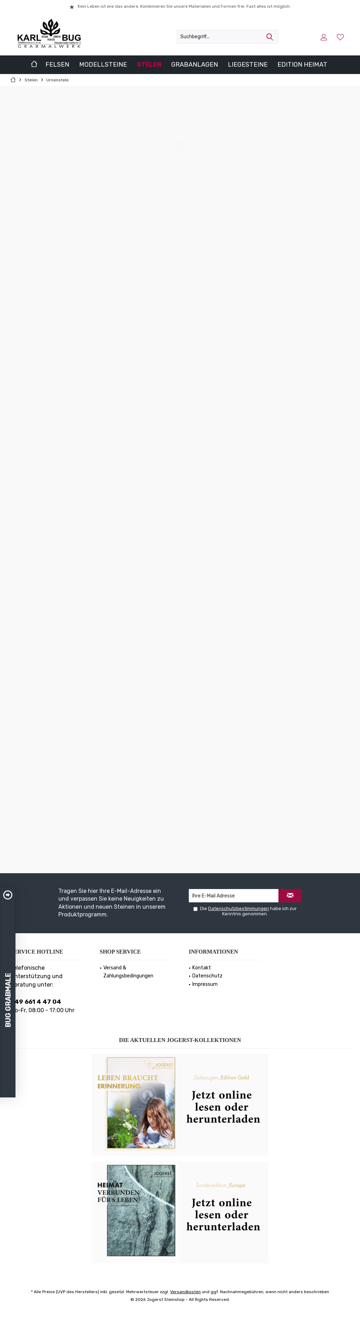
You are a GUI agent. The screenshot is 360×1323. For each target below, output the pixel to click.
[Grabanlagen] (194, 64)
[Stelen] (149, 64)
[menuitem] (341, 37)
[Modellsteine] (103, 64)
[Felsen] (57, 64)
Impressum (205, 984)
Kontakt (201, 968)
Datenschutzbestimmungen (238, 908)
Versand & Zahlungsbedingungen (128, 972)
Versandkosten (185, 1291)
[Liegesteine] (247, 64)
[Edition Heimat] (302, 64)
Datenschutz (207, 976)
